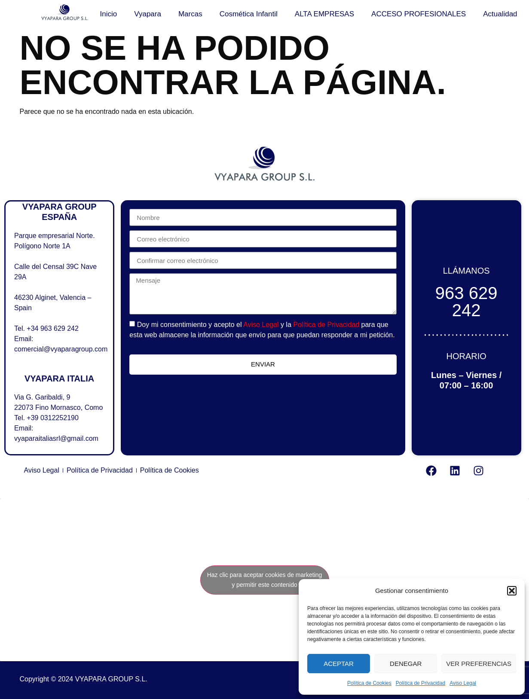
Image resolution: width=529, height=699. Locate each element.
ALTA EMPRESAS (324, 14)
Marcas (190, 14)
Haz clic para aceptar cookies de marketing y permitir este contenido (264, 579)
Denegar (406, 663)
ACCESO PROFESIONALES (418, 14)
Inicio (108, 14)
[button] (512, 590)
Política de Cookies (369, 683)
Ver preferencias (478, 663)
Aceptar (339, 663)
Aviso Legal (462, 683)
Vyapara (147, 14)
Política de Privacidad (420, 683)
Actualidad (500, 14)
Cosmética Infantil (249, 14)
